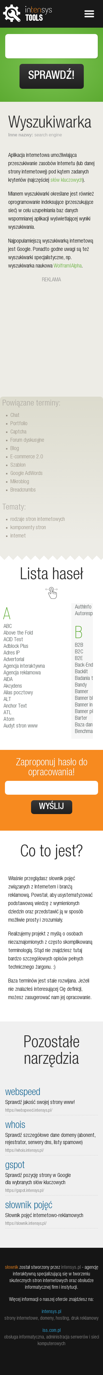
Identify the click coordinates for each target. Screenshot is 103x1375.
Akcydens (13, 686)
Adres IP (12, 653)
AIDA (8, 680)
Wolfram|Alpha (68, 266)
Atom (9, 719)
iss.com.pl (52, 1330)
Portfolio (18, 424)
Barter (81, 718)
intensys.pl (51, 1311)
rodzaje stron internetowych (37, 520)
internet (18, 536)
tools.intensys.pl (27, 13)
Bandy (81, 685)
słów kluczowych (67, 180)
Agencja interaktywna (24, 666)
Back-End (84, 665)
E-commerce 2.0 (26, 457)
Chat (15, 416)
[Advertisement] (51, 336)
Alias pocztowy (18, 693)
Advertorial (14, 660)
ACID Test (13, 640)
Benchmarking (88, 732)
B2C (79, 652)
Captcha (18, 432)
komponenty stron (28, 528)
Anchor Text (15, 706)
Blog (14, 449)
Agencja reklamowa (22, 673)
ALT (7, 700)
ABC (8, 627)
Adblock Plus (16, 646)
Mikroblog (19, 482)
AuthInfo (83, 607)
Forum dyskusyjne (27, 440)
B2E (79, 659)
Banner (81, 692)
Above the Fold (18, 633)
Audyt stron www (21, 726)
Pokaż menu (89, 14)
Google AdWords (26, 474)
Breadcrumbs (23, 490)
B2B (79, 645)
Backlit (81, 672)
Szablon (18, 465)
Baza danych (87, 725)
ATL (7, 713)
